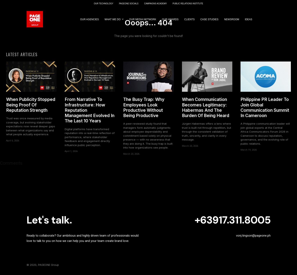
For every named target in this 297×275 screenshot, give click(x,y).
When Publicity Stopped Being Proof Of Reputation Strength (30, 106)
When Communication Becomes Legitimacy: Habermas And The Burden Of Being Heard (205, 109)
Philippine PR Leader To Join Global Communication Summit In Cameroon (265, 109)
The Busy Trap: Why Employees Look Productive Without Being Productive (143, 109)
